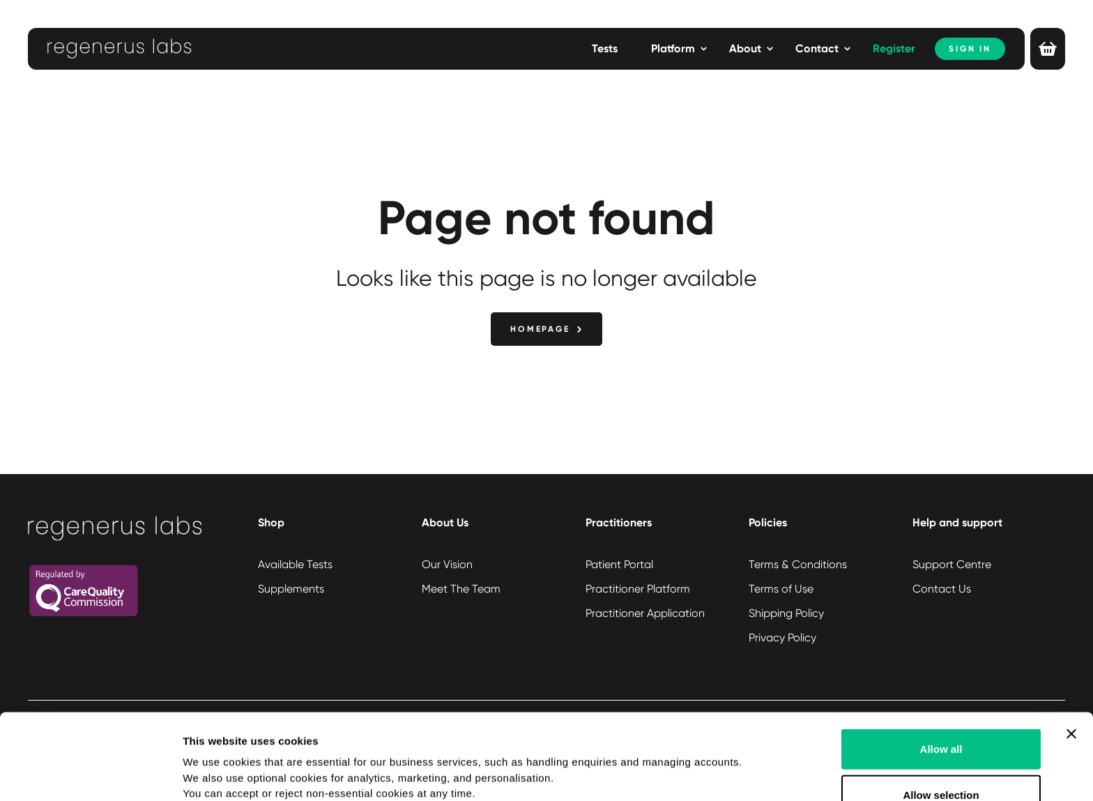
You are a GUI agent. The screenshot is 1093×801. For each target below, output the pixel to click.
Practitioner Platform (638, 588)
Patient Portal (619, 564)
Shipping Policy (786, 613)
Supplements (291, 588)
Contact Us (941, 588)
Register (894, 48)
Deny (941, 759)
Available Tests (295, 564)
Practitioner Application (645, 613)
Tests (605, 48)
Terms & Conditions (798, 564)
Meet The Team (461, 588)
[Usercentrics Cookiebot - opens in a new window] (90, 773)
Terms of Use (781, 588)
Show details (731, 773)
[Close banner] (1071, 653)
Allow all (941, 668)
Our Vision (447, 564)
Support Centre (951, 564)
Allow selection (941, 714)
